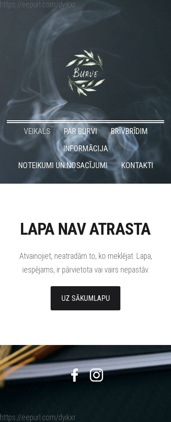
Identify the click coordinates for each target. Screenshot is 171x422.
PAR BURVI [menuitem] (80, 131)
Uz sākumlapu (86, 298)
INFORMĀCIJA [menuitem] (85, 148)
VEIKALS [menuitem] (37, 131)
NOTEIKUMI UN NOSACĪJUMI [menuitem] (63, 165)
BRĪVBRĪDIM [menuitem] (129, 131)
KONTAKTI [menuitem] (137, 165)
